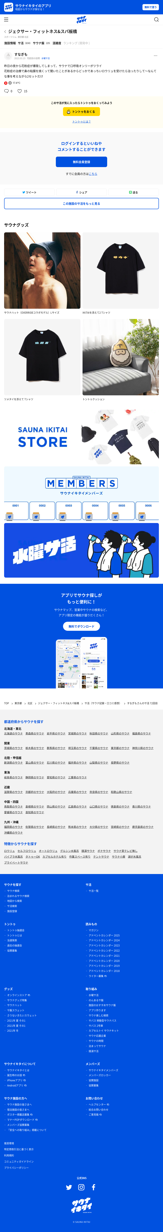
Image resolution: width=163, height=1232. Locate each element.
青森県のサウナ (34, 733)
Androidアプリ (15, 1085)
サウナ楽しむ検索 (98, 1015)
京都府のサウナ (34, 792)
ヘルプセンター (97, 1104)
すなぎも (21, 54)
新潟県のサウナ (13, 762)
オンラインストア (17, 995)
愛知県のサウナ (56, 777)
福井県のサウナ (77, 762)
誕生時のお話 (14, 1075)
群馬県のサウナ (56, 748)
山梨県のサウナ (99, 762)
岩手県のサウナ (56, 733)
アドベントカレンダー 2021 (104, 956)
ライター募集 (96, 976)
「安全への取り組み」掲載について (27, 1130)
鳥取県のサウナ (13, 806)
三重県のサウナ (77, 777)
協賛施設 (94, 1080)
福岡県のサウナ (13, 827)
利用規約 (9, 1155)
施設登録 (12, 911)
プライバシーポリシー (16, 1168)
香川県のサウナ (141, 806)
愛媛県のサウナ (13, 812)
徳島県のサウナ (120, 806)
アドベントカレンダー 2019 (104, 966)
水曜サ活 (45, 58)
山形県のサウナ (120, 733)
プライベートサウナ (16, 862)
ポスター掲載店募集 (18, 1114)
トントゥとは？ (81, 121)
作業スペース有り (80, 856)
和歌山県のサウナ (121, 792)
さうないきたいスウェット (22, 1015)
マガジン (94, 930)
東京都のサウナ (120, 748)
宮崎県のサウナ (120, 827)
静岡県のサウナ (34, 777)
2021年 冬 (12, 1030)
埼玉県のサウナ (77, 748)
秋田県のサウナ (99, 733)
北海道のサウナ (13, 733)
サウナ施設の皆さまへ (19, 1104)
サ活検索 (12, 906)
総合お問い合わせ (98, 1110)
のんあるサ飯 (96, 1000)
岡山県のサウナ (56, 806)
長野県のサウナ (120, 762)
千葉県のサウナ (99, 748)
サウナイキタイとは (18, 1070)
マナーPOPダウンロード (20, 1120)
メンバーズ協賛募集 (18, 1125)
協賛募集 (12, 950)
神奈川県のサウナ (143, 748)
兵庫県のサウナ (77, 792)
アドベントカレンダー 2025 (104, 935)
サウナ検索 (13, 891)
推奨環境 (9, 1143)
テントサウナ (101, 856)
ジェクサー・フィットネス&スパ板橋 (42, 31)
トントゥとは (14, 935)
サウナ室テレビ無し (126, 851)
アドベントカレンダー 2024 (104, 940)
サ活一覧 (94, 891)
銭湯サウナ (88, 851)
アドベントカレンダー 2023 (104, 945)
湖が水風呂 (134, 856)
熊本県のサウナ (77, 827)
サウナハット (14, 1005)
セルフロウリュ (26, 851)
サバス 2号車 (96, 1026)
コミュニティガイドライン (19, 1161)
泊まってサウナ (97, 1046)
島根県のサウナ (34, 806)
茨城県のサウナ (13, 748)
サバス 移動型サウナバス (102, 1020)
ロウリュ (9, 851)
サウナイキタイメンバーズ (103, 1070)
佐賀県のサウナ (34, 827)
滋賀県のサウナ (13, 792)
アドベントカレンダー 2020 (104, 961)
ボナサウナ (104, 851)
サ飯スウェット (15, 1010)
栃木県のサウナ (34, 748)
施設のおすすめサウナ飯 (102, 1005)
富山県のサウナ (34, 762)
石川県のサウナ (56, 762)
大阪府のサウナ (56, 792)
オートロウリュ (48, 851)
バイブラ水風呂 (13, 856)
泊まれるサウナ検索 (18, 896)
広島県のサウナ (77, 806)
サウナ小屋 (118, 856)
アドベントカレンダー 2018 (104, 971)
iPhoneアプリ (15, 1080)
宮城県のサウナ (77, 733)
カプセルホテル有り (54, 856)
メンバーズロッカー (100, 1075)
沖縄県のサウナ (13, 832)
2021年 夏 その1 (16, 1020)
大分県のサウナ (99, 827)
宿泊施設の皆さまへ (18, 1110)
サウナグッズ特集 (17, 1000)
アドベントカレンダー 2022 (104, 950)
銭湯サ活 (94, 1051)
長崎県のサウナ (56, 827)
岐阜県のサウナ (13, 777)
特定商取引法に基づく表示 (19, 1149)
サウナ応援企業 (97, 1036)
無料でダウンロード (81, 626)
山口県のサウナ (99, 806)
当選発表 (12, 940)
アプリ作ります (97, 1010)
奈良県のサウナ (99, 792)
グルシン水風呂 (69, 851)
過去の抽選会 (14, 945)
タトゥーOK (32, 856)
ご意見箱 (94, 1114)
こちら (93, 174)
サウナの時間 (96, 1041)
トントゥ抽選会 (15, 930)
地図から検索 (14, 901)
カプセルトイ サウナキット (104, 1030)
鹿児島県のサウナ (143, 827)
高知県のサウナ (34, 812)
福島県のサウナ (141, 733)
